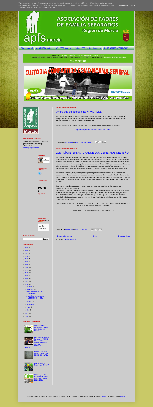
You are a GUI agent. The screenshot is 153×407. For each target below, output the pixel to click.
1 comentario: (84, 229)
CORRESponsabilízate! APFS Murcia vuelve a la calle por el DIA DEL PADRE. (41, 377)
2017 (27, 270)
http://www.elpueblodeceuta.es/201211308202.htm (93, 129)
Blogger (122, 396)
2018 (27, 267)
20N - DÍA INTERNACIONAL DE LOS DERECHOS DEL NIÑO (92, 152)
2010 (27, 316)
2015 (27, 276)
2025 (27, 248)
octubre (29, 301)
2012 (27, 284)
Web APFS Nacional (63, 48)
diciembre (30, 286)
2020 (27, 262)
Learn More (123, 5)
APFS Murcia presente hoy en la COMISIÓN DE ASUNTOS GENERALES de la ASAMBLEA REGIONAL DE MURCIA (37, 343)
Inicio (95, 236)
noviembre (30, 289)
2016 (27, 273)
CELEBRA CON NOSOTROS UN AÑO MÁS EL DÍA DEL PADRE (41, 328)
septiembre (30, 304)
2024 (27, 250)
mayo (29, 307)
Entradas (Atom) (70, 239)
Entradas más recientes (64, 236)
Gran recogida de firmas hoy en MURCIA (41, 364)
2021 (27, 259)
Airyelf (104, 396)
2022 (27, 256)
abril (28, 310)
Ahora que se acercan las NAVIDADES (79, 111)
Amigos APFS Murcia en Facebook (88, 48)
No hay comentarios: (86, 142)
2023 (27, 253)
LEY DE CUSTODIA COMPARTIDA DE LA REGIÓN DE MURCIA (41, 353)
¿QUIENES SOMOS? (44, 48)
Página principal (27, 48)
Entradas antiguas (124, 236)
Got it (133, 5)
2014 (27, 278)
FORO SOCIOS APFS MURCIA (116, 48)
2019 (27, 264)
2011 (27, 313)
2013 (27, 281)
